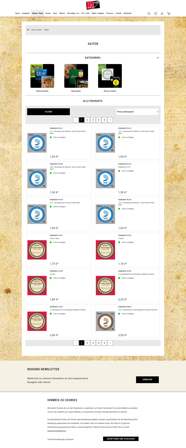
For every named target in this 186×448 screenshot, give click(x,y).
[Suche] (149, 14)
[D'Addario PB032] (105, 321)
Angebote (26, 13)
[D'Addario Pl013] (105, 178)
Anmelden (147, 379)
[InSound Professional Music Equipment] (28, 29)
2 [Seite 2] (87, 120)
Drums (48, 13)
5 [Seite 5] (104, 120)
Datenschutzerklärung (56, 431)
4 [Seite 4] (98, 120)
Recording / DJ (73, 13)
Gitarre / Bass (37, 13)
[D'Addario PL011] (37, 142)
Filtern (48, 112)
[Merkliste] (155, 14)
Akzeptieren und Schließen (121, 439)
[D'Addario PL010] (105, 214)
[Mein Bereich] (162, 14)
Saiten (46, 30)
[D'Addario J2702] (105, 250)
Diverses (109, 13)
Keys (55, 13)
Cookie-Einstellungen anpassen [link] (60, 439)
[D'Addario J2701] (37, 250)
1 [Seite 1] (81, 120)
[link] (93, 57)
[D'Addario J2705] (37, 321)
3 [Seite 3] (93, 120)
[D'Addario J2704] (105, 285)
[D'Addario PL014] (37, 214)
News (17, 13)
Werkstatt (127, 13)
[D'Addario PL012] (105, 142)
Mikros (62, 13)
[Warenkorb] (168, 14)
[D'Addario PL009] (37, 178)
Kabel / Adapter (98, 13)
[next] (110, 120)
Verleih (118, 13)
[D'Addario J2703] (37, 285)
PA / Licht (85, 13)
